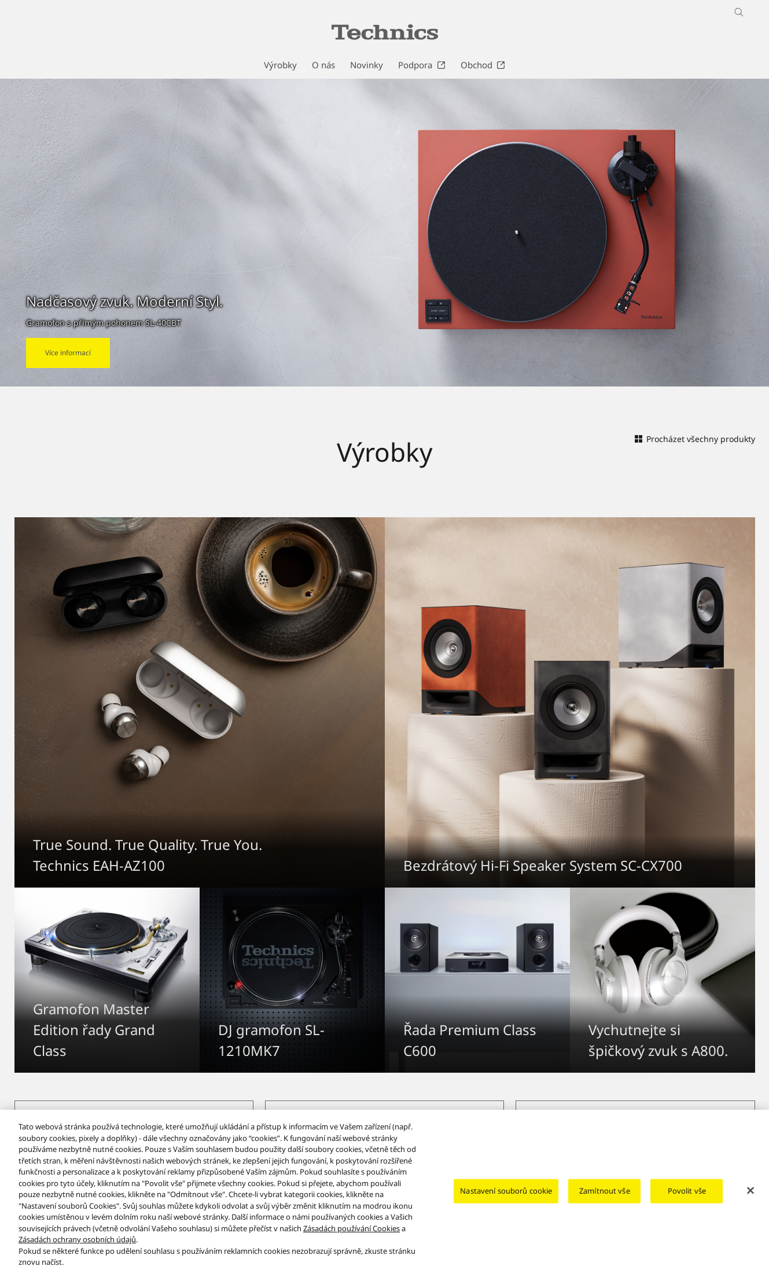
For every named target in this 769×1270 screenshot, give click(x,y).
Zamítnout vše (604, 1202)
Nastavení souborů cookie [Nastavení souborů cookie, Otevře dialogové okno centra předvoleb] (506, 1202)
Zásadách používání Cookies (351, 1239)
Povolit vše (687, 1202)
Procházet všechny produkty (695, 438)
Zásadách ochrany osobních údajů (77, 1251)
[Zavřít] (750, 1201)
